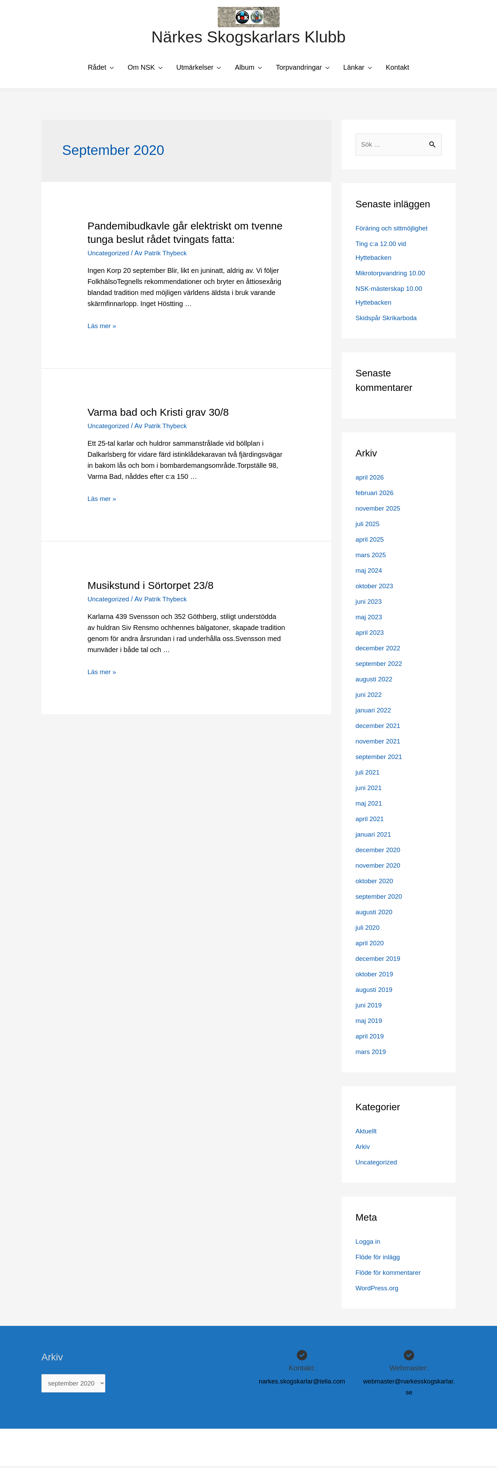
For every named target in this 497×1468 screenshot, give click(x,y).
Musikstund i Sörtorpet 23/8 (150, 586)
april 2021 (370, 821)
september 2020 (380, 898)
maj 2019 (369, 1022)
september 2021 (380, 758)
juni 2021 (369, 790)
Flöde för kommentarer (390, 1274)
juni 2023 (369, 603)
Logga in (368, 1243)
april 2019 (370, 1038)
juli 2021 (368, 774)
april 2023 (370, 634)
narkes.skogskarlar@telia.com (302, 1383)
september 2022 (380, 665)
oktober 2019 (375, 976)
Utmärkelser (195, 68)
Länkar (353, 68)
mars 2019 (371, 1053)
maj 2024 (369, 572)
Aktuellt (366, 1133)
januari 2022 (374, 712)
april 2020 (370, 945)
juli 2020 (368, 929)
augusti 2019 (375, 991)
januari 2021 (374, 836)
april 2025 (370, 541)
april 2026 (370, 479)
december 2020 (379, 852)
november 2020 (379, 867)
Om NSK (141, 68)
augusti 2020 (375, 914)
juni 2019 (369, 1007)
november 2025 (379, 510)
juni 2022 (369, 696)
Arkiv (363, 1148)
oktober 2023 (375, 588)
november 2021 (379, 743)
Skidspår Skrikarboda (388, 320)
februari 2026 (375, 495)
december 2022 (379, 650)
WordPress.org (378, 1290)
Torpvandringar (299, 68)
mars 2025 (371, 557)
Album (244, 68)
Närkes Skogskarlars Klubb (248, 37)
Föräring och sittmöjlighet (393, 230)
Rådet (97, 68)
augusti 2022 (375, 681)
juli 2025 (368, 526)
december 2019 (379, 960)
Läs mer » (102, 327)
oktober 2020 (375, 883)
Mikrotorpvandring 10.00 (392, 275)
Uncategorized (109, 254)
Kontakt (397, 68)
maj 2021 (369, 805)
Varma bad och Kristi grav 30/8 (158, 413)
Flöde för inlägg (379, 1259)
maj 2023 (369, 619)
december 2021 (379, 727)
